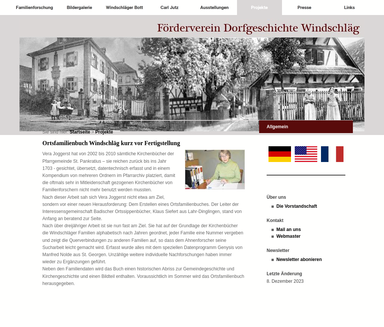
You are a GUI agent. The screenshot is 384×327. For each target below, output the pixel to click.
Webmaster (288, 236)
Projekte (104, 132)
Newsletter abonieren (299, 259)
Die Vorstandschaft (296, 206)
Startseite (80, 132)
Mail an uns (288, 229)
